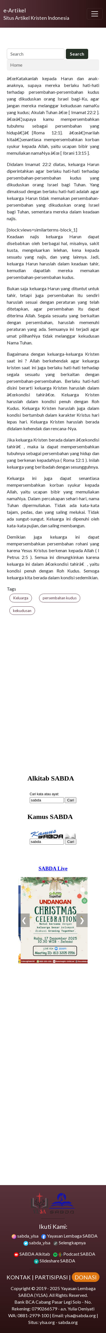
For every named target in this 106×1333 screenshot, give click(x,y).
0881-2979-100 (33, 1315)
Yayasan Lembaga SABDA (69, 1235)
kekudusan (22, 610)
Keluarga (20, 598)
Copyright (21, 1288)
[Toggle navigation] (95, 13)
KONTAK (19, 1277)
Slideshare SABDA (54, 1260)
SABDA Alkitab (32, 1253)
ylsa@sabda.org (80, 1315)
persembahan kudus (60, 598)
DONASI (86, 1277)
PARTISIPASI (51, 1277)
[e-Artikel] (36, 14)
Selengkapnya (69, 1242)
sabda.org (68, 1322)
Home (16, 64)
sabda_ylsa (25, 1235)
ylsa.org (47, 1322)
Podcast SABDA (74, 1253)
